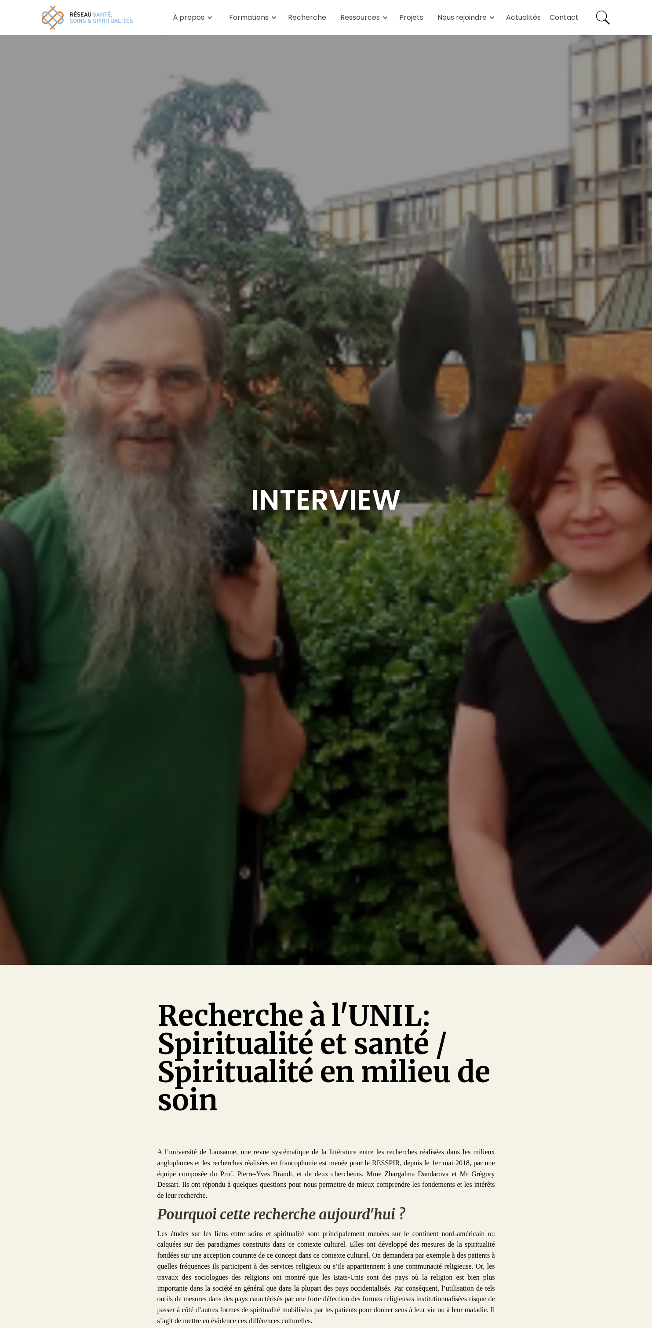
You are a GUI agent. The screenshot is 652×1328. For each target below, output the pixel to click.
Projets (411, 17)
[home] (87, 17)
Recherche (307, 17)
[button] (191, 17)
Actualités (523, 17)
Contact (564, 17)
